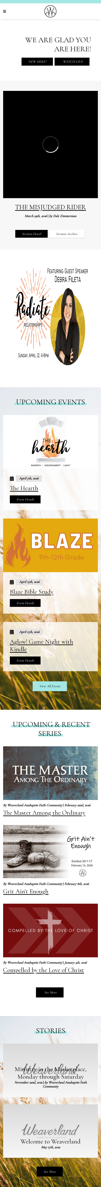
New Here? (37, 62)
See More (50, 992)
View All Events (49, 686)
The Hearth (24, 488)
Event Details (25, 499)
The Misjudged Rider (50, 207)
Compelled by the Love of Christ (43, 970)
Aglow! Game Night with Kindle (41, 645)
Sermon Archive (67, 234)
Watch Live (72, 62)
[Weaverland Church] (50, 11)
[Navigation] (5, 11)
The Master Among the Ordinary (44, 813)
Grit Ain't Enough (26, 891)
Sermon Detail (31, 234)
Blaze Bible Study (31, 592)
